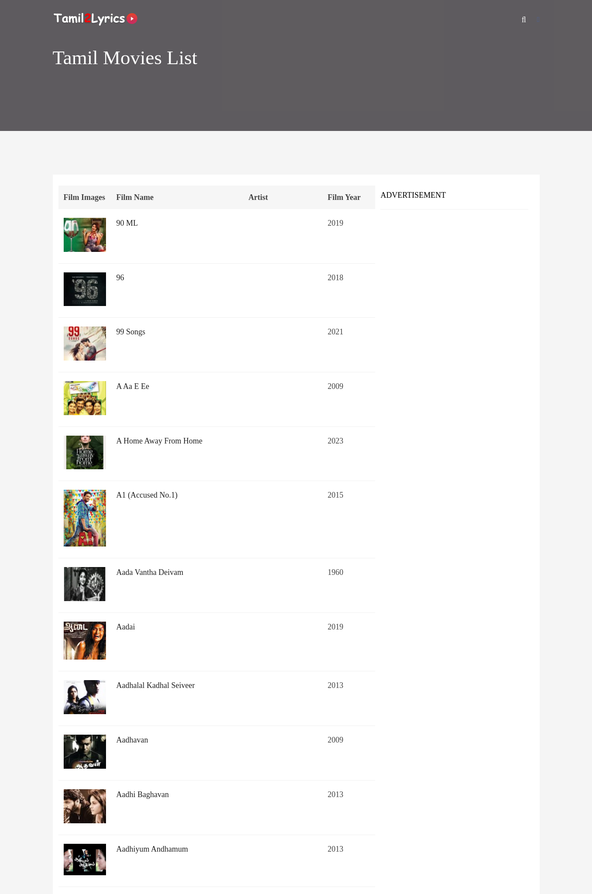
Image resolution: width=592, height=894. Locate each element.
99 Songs (131, 331)
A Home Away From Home (159, 441)
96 (120, 277)
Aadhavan (132, 740)
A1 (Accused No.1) (147, 495)
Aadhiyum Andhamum (152, 849)
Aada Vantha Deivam (150, 572)
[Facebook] (538, 19)
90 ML (127, 223)
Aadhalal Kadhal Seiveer (155, 685)
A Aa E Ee (132, 386)
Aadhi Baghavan (142, 794)
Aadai (125, 626)
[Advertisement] (454, 279)
